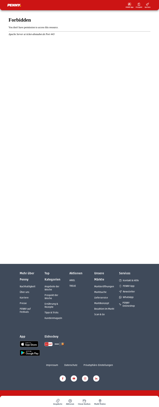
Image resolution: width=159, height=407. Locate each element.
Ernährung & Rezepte (51, 305)
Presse (23, 303)
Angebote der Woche (52, 288)
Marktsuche (100, 292)
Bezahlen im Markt (104, 308)
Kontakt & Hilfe (129, 280)
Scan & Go (99, 314)
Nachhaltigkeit (27, 286)
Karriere (24, 297)
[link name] (29, 344)
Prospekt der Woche (51, 297)
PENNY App (126, 286)
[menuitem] (58, 401)
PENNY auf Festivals (25, 310)
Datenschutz (70, 365)
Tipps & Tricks (51, 312)
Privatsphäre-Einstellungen (98, 365)
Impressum (52, 365)
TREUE (72, 285)
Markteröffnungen (104, 286)
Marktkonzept (101, 303)
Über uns (24, 292)
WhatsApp (126, 297)
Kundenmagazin (53, 318)
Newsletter (127, 291)
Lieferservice (101, 297)
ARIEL (72, 280)
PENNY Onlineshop (127, 304)
